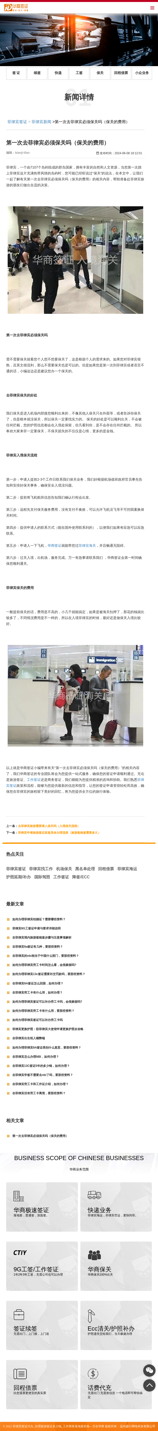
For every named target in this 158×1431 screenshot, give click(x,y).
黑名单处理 (85, 869)
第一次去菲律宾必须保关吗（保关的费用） (40, 1136)
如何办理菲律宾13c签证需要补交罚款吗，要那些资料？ (48, 974)
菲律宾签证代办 (23, 1426)
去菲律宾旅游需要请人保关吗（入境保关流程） (49, 826)
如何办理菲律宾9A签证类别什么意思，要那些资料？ (46, 1047)
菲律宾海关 (87, 545)
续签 (37, 73)
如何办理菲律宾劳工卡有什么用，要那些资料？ (43, 1011)
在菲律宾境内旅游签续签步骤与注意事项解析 (41, 937)
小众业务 (142, 73)
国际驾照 (42, 877)
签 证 (16, 73)
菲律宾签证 (17, 122)
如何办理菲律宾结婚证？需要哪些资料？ (39, 919)
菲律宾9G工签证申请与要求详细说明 (36, 928)
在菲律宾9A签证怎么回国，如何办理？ (37, 983)
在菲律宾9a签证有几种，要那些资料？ (37, 946)
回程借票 (121, 73)
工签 (79, 73)
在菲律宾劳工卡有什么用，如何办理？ (37, 992)
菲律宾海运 (127, 869)
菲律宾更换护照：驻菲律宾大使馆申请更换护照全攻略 (47, 1029)
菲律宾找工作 (41, 869)
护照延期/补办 (18, 877)
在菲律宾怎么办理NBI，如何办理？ (35, 1056)
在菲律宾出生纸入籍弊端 (28, 1038)
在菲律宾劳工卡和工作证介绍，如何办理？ (40, 1084)
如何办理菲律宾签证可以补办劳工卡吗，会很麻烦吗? (47, 1001)
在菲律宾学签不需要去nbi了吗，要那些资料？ (42, 1075)
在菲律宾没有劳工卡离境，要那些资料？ (39, 1093)
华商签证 (54, 545)
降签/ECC (80, 877)
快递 (58, 73)
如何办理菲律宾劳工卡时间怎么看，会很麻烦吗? (44, 965)
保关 (100, 73)
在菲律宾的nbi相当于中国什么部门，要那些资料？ (45, 956)
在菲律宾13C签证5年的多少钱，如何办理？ (41, 1066)
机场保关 (64, 869)
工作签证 (34, 780)
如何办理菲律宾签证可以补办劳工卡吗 (37, 1020)
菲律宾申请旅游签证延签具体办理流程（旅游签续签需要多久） (59, 832)
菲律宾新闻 (41, 122)
